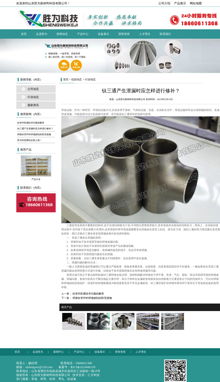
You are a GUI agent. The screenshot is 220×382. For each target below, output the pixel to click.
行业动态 (33, 97)
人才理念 (144, 33)
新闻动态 (62, 33)
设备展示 (103, 33)
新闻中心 (58, 351)
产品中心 (82, 33)
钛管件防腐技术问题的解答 (30, 122)
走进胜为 (41, 33)
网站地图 (196, 3)
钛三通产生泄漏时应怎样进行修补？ (35, 128)
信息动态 (76, 79)
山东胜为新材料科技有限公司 (130, 99)
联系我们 (165, 33)
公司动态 (33, 88)
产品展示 (180, 3)
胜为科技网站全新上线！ (29, 140)
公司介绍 (164, 3)
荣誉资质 (124, 33)
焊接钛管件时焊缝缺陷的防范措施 (34, 134)
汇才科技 (94, 375)
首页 (24, 33)
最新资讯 (33, 105)
